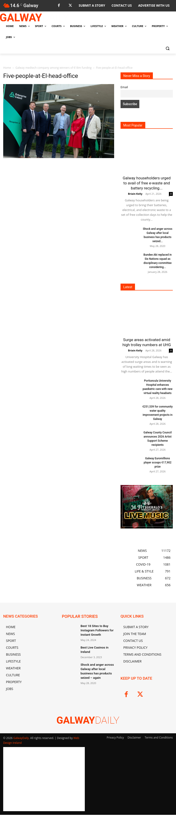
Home (7, 68)
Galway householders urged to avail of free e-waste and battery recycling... (146, 183)
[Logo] (34, 17)
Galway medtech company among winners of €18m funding (53, 68)
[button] (167, 48)
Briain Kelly (135, 193)
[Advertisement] (58, 200)
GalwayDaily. (21, 738)
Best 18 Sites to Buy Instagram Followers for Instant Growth (95, 629)
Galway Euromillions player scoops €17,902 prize (157, 462)
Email (124, 87)
